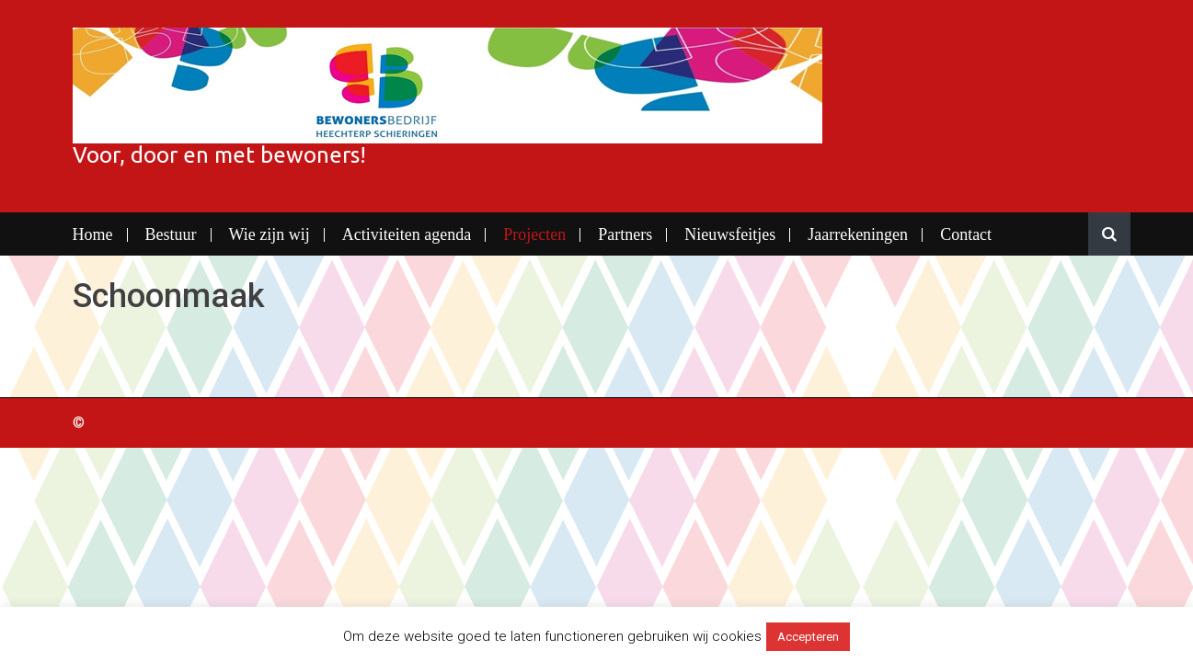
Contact (966, 235)
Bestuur (171, 235)
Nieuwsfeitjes (729, 235)
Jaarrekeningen (858, 235)
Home (93, 235)
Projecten (534, 235)
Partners (625, 235)
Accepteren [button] (808, 637)
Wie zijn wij (269, 235)
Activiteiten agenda (406, 235)
